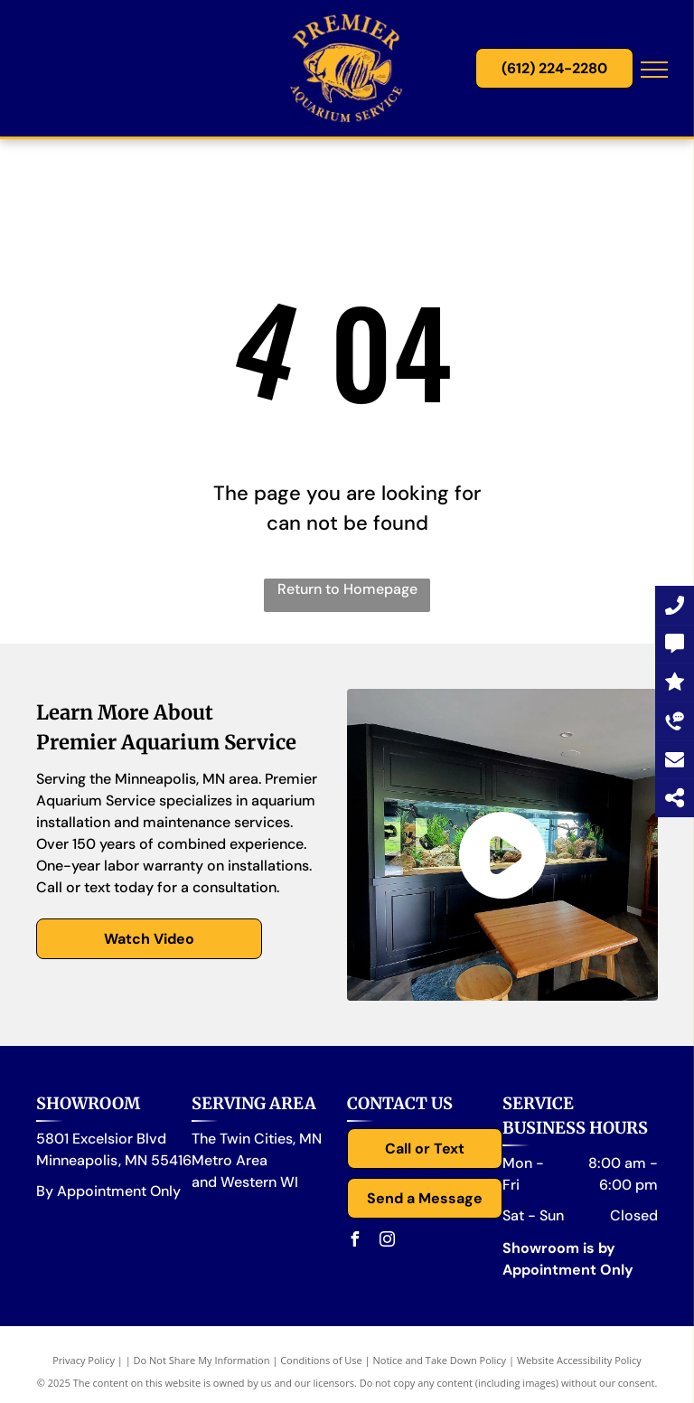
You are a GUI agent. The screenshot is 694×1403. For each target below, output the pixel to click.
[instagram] (387, 1242)
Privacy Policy (83, 1360)
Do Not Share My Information (202, 1360)
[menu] (654, 69)
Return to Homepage (347, 588)
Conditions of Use (321, 1360)
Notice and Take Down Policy (440, 1360)
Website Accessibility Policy (579, 1360)
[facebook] (354, 1242)
